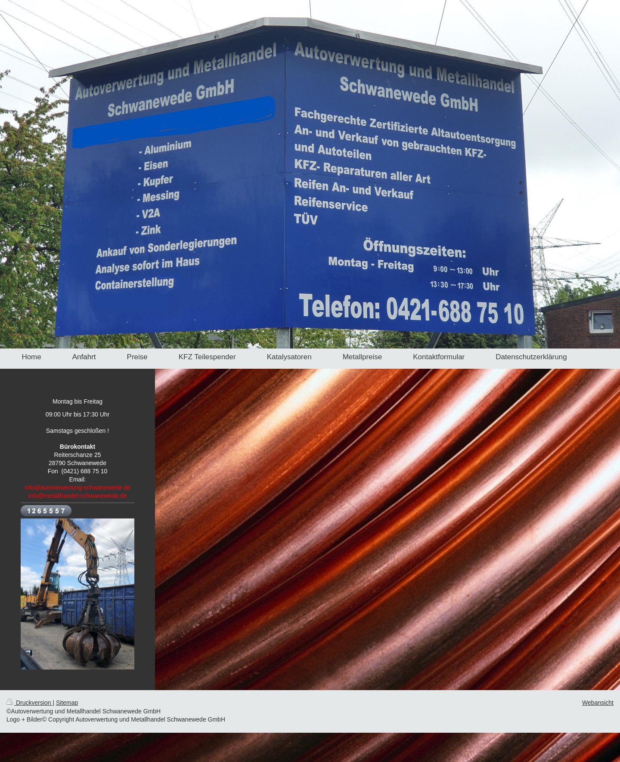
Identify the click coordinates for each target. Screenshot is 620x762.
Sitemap (67, 702)
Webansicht (598, 702)
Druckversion (29, 702)
